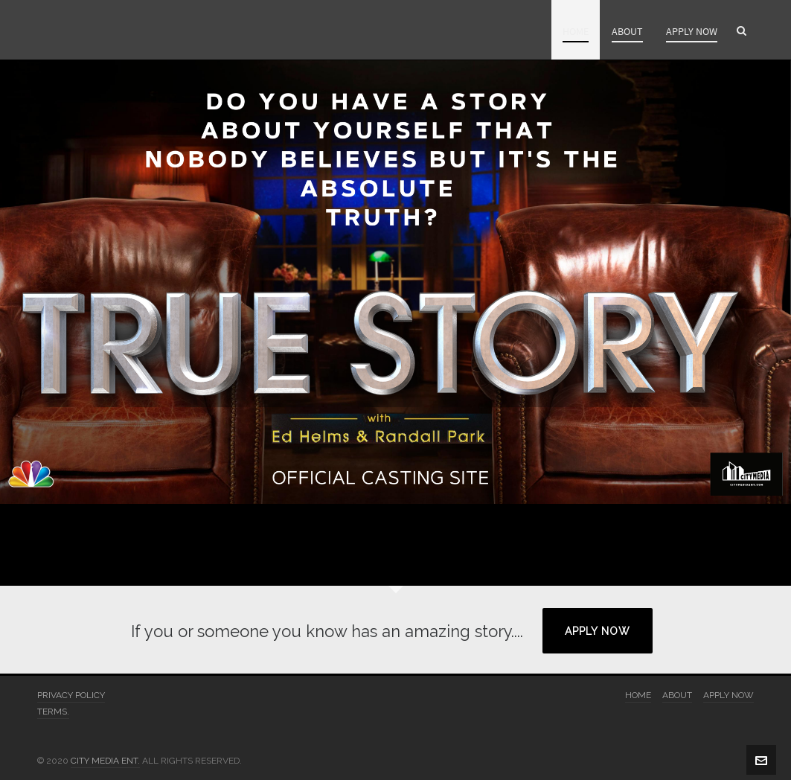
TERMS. (53, 711)
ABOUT (677, 695)
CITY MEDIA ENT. (105, 760)
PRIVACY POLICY (71, 695)
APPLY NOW (597, 631)
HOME (638, 695)
